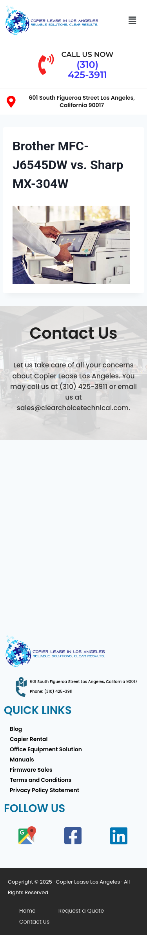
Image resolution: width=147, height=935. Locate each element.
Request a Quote (81, 911)
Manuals (22, 759)
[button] (132, 20)
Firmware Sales (31, 770)
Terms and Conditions (40, 780)
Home (27, 911)
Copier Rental (28, 739)
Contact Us (34, 922)
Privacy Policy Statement (44, 790)
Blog (16, 729)
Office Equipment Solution (46, 749)
